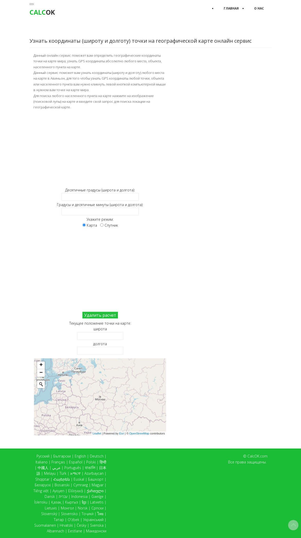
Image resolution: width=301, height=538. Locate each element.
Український (93, 519)
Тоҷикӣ (87, 513)
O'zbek (73, 519)
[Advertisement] (100, 148)
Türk (62, 473)
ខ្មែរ (84, 502)
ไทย (100, 513)
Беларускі (43, 484)
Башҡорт (96, 479)
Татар (59, 519)
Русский (43, 456)
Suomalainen (45, 525)
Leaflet (97, 432)
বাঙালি (90, 467)
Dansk (50, 496)
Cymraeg (80, 484)
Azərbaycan (94, 473)
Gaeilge (97, 496)
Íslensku (40, 502)
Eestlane (75, 530)
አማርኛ (75, 473)
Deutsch (97, 456)
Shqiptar (42, 479)
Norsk (83, 508)
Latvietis (97, 502)
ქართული (95, 490)
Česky (81, 525)
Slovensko (69, 513)
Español (75, 462)
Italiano (42, 462)
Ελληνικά (75, 490)
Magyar (98, 484)
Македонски (96, 530)
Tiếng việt (41, 490)
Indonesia (79, 496)
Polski (91, 462)
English (80, 456)
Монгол (67, 508)
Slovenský (49, 513)
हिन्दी (103, 462)
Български (62, 456)
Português (72, 467)
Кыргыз (71, 502)
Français (58, 462)
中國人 (43, 467)
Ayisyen (58, 490)
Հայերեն (61, 479)
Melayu (50, 473)
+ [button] (41, 365)
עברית (63, 496)
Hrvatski (66, 525)
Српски (97, 508)
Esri (121, 432)
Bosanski (62, 484)
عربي (56, 467)
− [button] (41, 372)
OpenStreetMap (139, 432)
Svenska (97, 525)
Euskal (79, 479)
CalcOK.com (257, 456)
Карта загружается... (102, 396)
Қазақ (56, 502)
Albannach (55, 530)
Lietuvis (51, 508)
